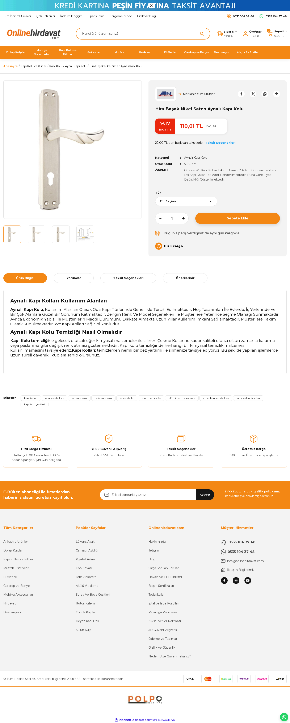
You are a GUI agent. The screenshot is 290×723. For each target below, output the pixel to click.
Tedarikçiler (156, 594)
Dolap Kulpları (13, 550)
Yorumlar (74, 278)
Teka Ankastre (86, 577)
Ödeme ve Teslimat (162, 639)
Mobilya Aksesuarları (18, 594)
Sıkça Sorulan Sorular (163, 568)
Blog (151, 559)
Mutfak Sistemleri (16, 568)
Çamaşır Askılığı (87, 550)
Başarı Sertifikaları (161, 586)
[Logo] (32, 33)
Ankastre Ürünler (15, 542)
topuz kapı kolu (151, 398)
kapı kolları (30, 398)
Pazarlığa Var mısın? (162, 612)
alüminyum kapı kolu (182, 398)
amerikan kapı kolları (216, 398)
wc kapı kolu (79, 398)
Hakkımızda (157, 542)
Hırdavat (9, 603)
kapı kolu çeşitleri (34, 404)
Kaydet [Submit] (205, 494)
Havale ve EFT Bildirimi (165, 577)
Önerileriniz (185, 278)
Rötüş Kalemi (86, 603)
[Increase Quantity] (185, 218)
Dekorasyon (12, 612)
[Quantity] (172, 218)
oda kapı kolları (54, 398)
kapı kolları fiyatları (248, 398)
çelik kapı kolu (103, 398)
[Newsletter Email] (157, 494)
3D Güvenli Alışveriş (162, 630)
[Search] (143, 34)
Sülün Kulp (83, 630)
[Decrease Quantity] (158, 218)
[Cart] (277, 33)
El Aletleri (10, 577)
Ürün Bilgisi (25, 278)
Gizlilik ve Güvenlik (161, 647)
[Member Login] (252, 33)
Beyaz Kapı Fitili (87, 621)
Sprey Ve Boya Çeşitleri (93, 594)
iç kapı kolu (127, 398)
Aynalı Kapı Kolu (195, 158)
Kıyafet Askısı (85, 559)
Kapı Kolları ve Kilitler (18, 559)
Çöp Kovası (84, 568)
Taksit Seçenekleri (128, 278)
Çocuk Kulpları (86, 612)
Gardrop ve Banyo (16, 586)
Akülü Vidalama (87, 586)
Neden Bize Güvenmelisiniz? (169, 656)
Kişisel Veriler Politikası (164, 621)
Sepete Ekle (237, 218)
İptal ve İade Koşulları (163, 603)
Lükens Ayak (85, 542)
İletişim (153, 550)
